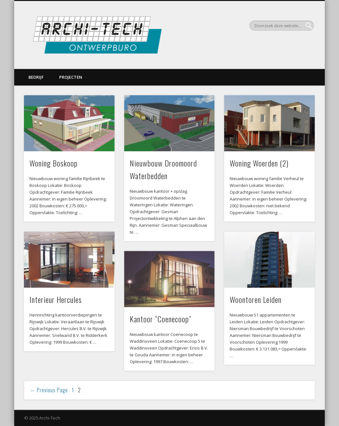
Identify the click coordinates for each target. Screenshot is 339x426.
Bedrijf (36, 77)
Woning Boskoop (53, 163)
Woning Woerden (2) (259, 163)
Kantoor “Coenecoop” (160, 319)
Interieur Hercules (55, 299)
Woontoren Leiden (255, 299)
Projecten (70, 77)
